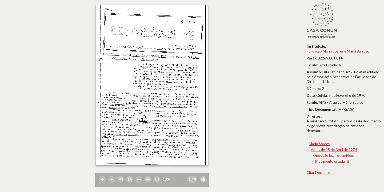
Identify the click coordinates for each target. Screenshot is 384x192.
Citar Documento (320, 172)
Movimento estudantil (332, 161)
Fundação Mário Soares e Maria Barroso (338, 51)
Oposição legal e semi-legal (334, 155)
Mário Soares (319, 144)
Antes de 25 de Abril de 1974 (334, 149)
